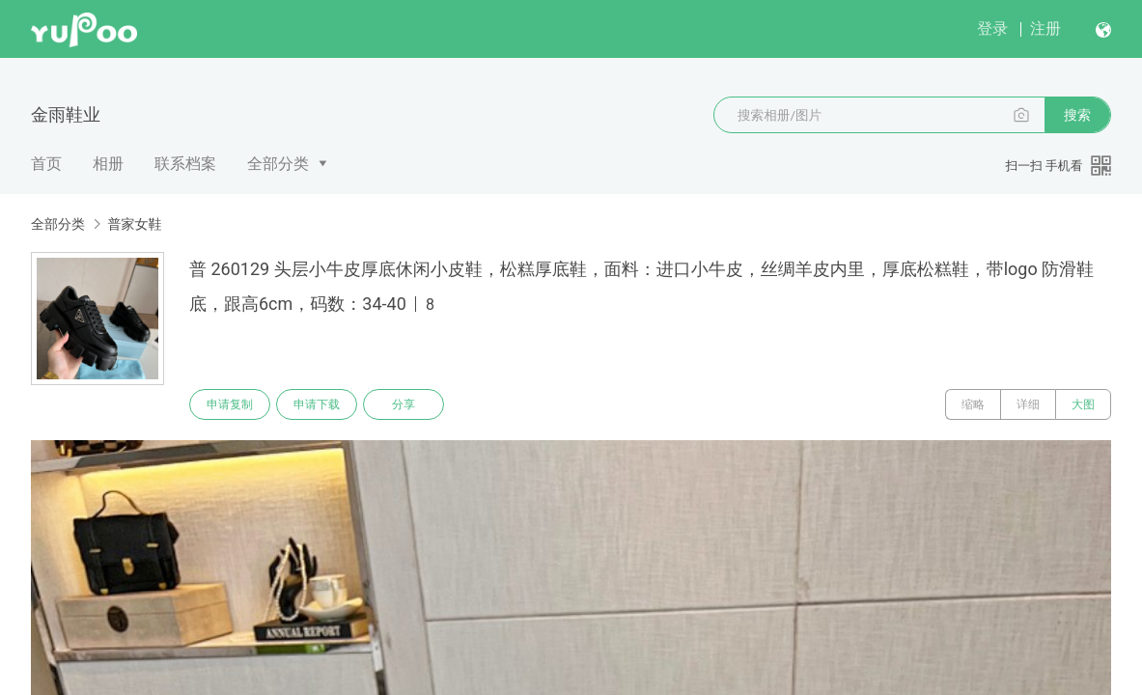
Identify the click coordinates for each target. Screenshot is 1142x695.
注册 (1045, 28)
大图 (1083, 404)
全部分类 (278, 163)
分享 (403, 404)
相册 (108, 163)
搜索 (1077, 115)
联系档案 (185, 163)
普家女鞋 (134, 224)
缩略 (973, 404)
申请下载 (316, 404)
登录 (992, 28)
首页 (46, 163)
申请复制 (230, 404)
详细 (1028, 404)
